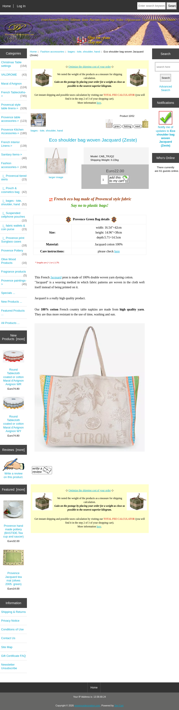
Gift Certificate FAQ (13, 656)
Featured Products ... (13, 312)
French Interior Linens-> (14, 144)
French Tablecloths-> (14, 94)
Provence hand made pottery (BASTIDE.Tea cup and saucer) (13, 519)
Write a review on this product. (13, 468)
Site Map (6, 647)
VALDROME (14, 74)
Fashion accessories (52, 51)
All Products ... (10, 323)
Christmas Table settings (14, 64)
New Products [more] (13, 337)
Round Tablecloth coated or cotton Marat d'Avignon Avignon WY (13, 415)
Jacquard (55, 277)
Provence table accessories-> (14, 119)
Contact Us (8, 638)
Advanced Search (165, 88)
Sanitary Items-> (14, 156)
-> (14, 165)
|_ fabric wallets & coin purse (14, 227)
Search (165, 54)
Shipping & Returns (13, 612)
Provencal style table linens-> (14, 106)
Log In (21, 6)
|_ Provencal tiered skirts (14, 177)
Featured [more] (13, 489)
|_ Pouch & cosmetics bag (14, 190)
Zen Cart (119, 705)
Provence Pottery (14, 252)
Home (6, 6)
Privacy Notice (10, 620)
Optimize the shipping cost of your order (89, 66)
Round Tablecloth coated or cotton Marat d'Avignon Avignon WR (13, 368)
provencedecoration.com (87, 705)
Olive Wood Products (14, 261)
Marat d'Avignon (14, 85)
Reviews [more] (13, 450)
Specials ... (8, 293)
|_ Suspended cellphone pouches (14, 216)
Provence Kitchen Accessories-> (14, 131)
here (99, 102)
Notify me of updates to (165, 129)
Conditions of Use (12, 629)
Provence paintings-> (14, 282)
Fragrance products (14, 273)
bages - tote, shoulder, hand (84, 51)
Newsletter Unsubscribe (9, 666)
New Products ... (11, 301)
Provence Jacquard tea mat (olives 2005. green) (13, 567)
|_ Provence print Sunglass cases (14, 241)
